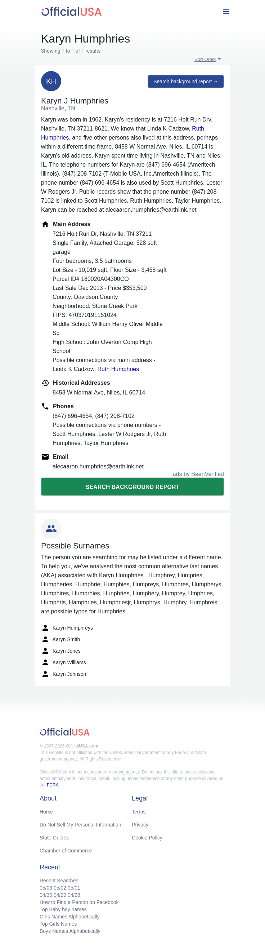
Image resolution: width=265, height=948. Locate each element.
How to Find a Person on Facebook (79, 902)
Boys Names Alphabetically (70, 931)
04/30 (46, 895)
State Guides (54, 838)
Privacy (140, 825)
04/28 (74, 895)
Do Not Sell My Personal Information (80, 825)
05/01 (74, 888)
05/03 (46, 888)
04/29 (60, 895)
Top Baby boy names (63, 909)
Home (46, 812)
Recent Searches (59, 880)
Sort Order (205, 59)
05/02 (60, 888)
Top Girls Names (58, 924)
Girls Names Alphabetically (70, 917)
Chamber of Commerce (66, 851)
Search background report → (185, 81)
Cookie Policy (147, 838)
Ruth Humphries (118, 369)
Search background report (132, 487)
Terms (138, 812)
